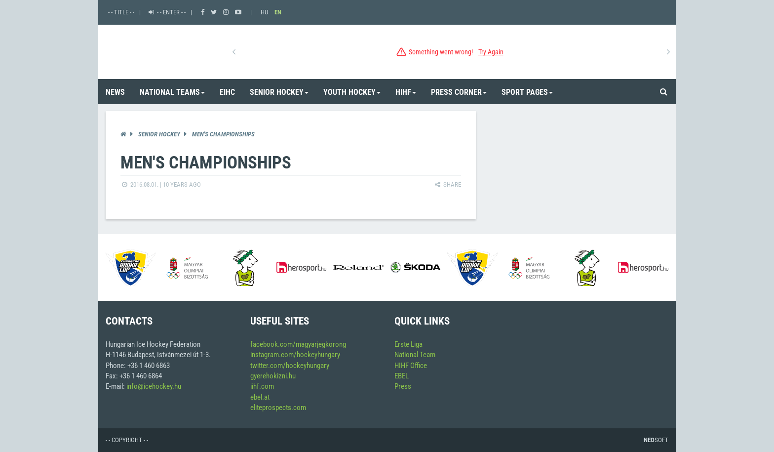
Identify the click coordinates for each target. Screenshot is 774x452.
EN (277, 12)
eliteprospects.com (278, 407)
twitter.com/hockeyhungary (289, 365)
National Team (414, 354)
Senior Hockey (159, 134)
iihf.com (262, 386)
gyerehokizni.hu (273, 375)
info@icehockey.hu (153, 386)
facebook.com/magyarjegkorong (298, 344)
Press (402, 386)
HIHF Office (410, 365)
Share (447, 184)
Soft (656, 440)
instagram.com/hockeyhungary (295, 354)
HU (264, 12)
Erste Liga (408, 344)
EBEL (401, 375)
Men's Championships (223, 134)
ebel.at (260, 397)
